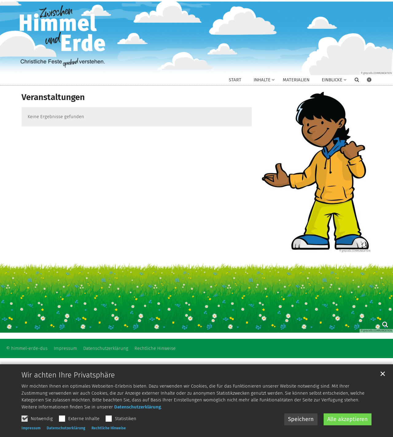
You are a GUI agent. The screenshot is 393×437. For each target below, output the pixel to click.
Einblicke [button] (332, 80)
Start (235, 80)
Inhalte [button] (262, 80)
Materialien (296, 80)
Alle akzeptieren (347, 419)
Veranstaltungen (53, 97)
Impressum (31, 428)
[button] (353, 81)
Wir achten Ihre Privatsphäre (68, 375)
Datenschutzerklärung (137, 407)
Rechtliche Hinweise (108, 428)
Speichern (301, 419)
